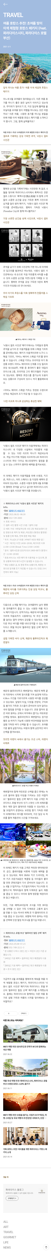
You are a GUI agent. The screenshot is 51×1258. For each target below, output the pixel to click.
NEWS (7, 1247)
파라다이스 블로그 (15, 1189)
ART (6, 1227)
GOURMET (9, 1237)
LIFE (5, 1242)
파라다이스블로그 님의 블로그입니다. (19, 1193)
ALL (5, 1222)
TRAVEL (13, 14)
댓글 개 (5, 1177)
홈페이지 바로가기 (17, 510)
